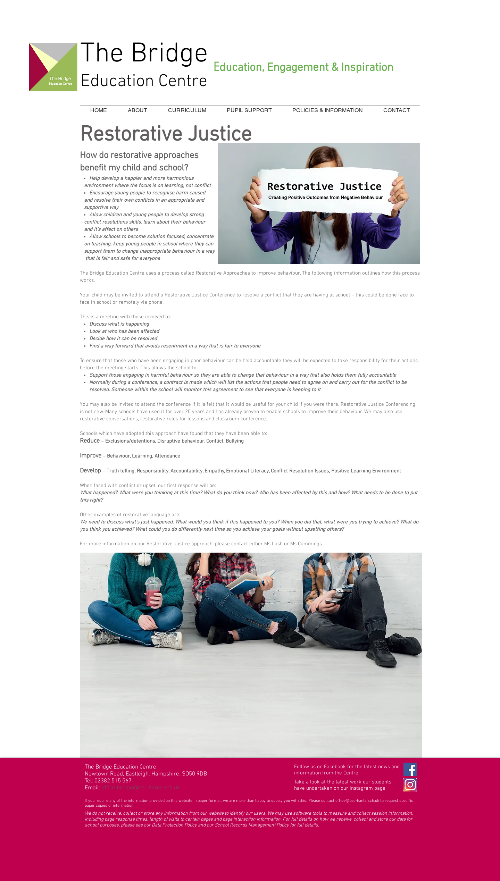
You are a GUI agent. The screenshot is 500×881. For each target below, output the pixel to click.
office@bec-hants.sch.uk (357, 800)
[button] (187, 110)
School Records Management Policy (252, 825)
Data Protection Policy (175, 825)
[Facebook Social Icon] (410, 769)
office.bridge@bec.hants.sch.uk (140, 787)
